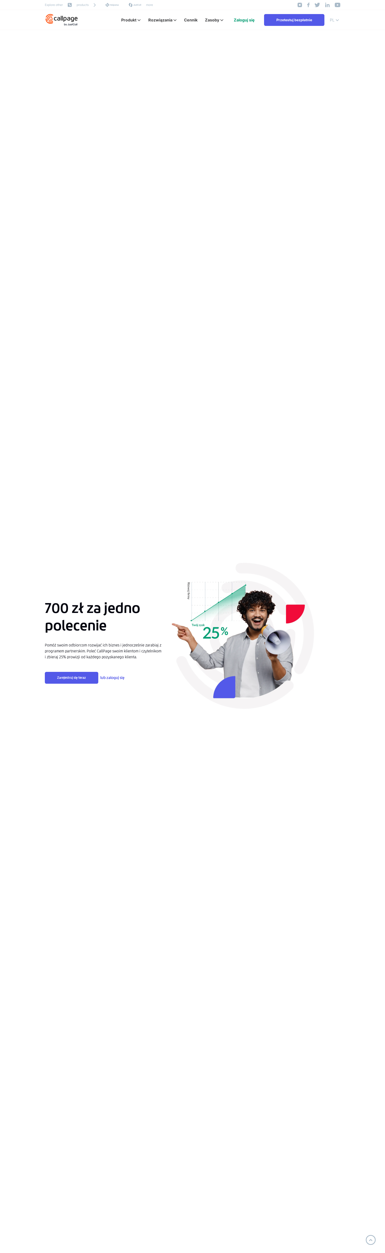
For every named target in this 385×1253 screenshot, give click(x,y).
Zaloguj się (244, 20)
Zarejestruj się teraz (71, 678)
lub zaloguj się (112, 677)
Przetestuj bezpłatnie (294, 20)
